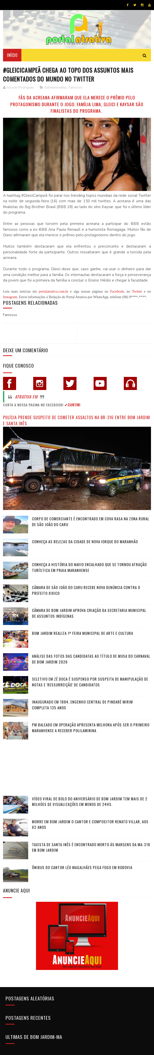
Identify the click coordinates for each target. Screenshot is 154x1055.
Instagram (10, 297)
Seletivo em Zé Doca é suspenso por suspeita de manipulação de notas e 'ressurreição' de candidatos (90, 681)
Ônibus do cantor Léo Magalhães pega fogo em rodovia (82, 867)
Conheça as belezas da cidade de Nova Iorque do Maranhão (85, 541)
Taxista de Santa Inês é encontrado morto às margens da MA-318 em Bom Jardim (91, 847)
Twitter (137, 291)
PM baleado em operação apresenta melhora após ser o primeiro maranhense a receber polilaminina (90, 727)
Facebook (117, 291)
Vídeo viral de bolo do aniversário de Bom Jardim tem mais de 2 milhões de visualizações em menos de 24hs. (89, 801)
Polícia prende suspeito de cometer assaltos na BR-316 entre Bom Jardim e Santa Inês (76, 420)
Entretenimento (56, 87)
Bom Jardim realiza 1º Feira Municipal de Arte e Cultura (82, 633)
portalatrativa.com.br (53, 291)
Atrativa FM (26, 397)
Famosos (76, 87)
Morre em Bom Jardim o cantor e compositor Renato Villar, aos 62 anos (90, 824)
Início (12, 55)
